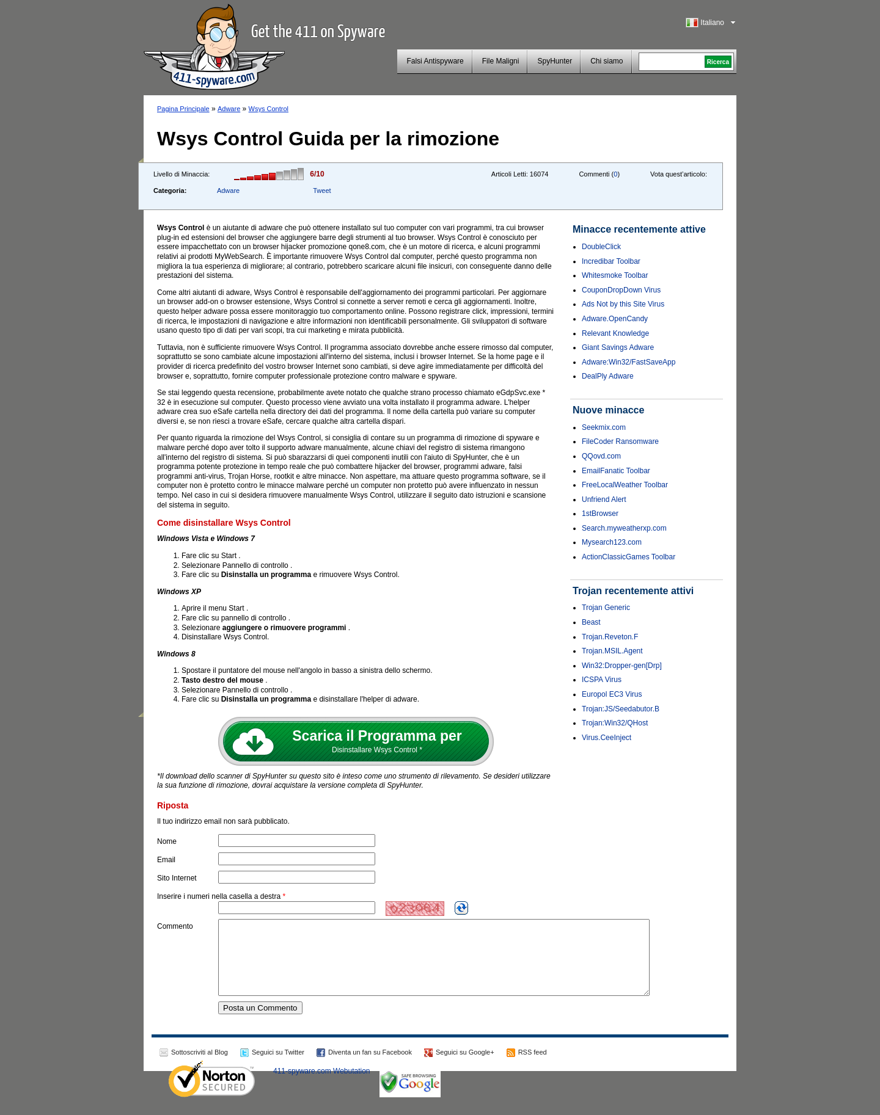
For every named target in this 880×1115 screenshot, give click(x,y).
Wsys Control (268, 108)
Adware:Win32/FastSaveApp (628, 362)
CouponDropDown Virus (621, 290)
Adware (229, 108)
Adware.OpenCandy (615, 318)
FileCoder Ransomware (620, 441)
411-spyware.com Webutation (321, 1085)
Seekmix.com (604, 427)
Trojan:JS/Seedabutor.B (620, 709)
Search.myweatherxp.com (624, 528)
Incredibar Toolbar (611, 261)
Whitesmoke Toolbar (615, 275)
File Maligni (500, 61)
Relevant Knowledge (615, 333)
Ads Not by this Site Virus (623, 304)
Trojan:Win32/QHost (615, 723)
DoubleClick (601, 246)
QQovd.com (601, 456)
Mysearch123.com (612, 542)
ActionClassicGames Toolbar (628, 557)
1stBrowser (600, 513)
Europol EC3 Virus (612, 694)
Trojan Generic (606, 607)
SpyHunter (554, 61)
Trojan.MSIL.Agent (612, 651)
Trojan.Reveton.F (610, 637)
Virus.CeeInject (606, 737)
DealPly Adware (608, 376)
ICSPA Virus (602, 679)
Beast (591, 622)
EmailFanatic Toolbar (616, 471)
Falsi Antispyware (434, 61)
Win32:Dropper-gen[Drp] (622, 665)
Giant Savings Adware (618, 347)
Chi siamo (606, 61)
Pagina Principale (183, 108)
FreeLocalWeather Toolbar (625, 485)
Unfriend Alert (604, 499)
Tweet (322, 190)
